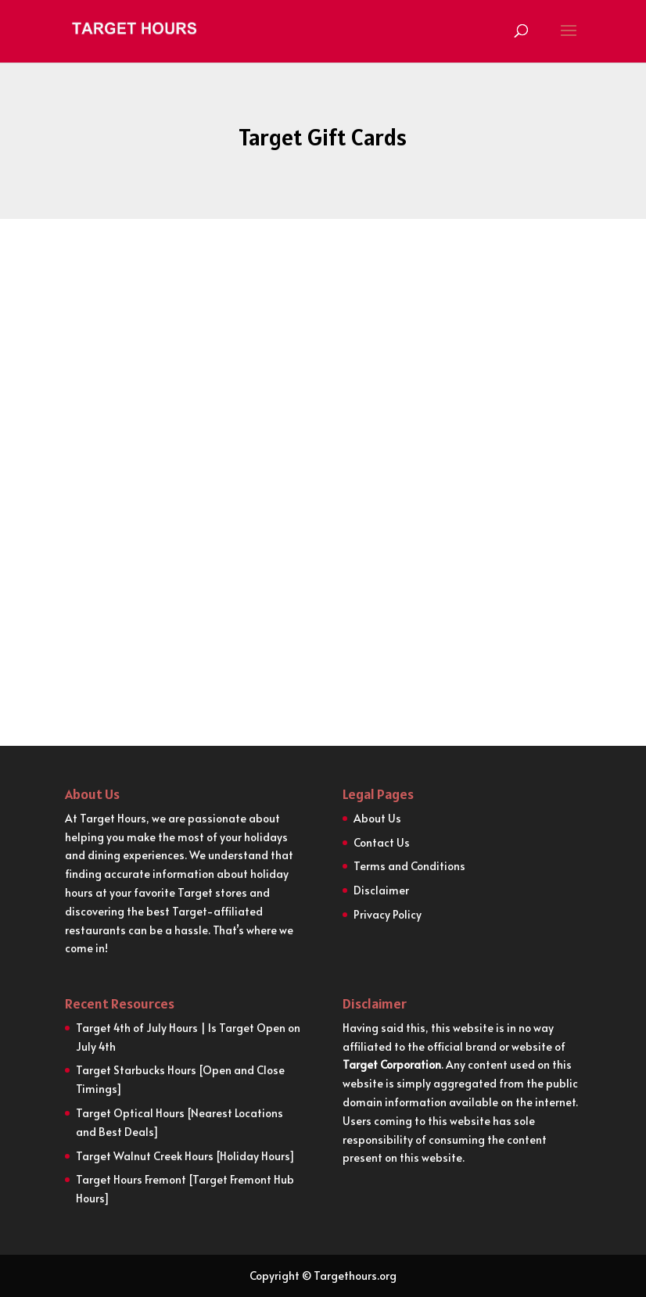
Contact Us (382, 842)
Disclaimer (381, 890)
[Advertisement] (323, 397)
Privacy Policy (388, 914)
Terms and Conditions (409, 865)
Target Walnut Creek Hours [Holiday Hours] (186, 1155)
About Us (377, 818)
